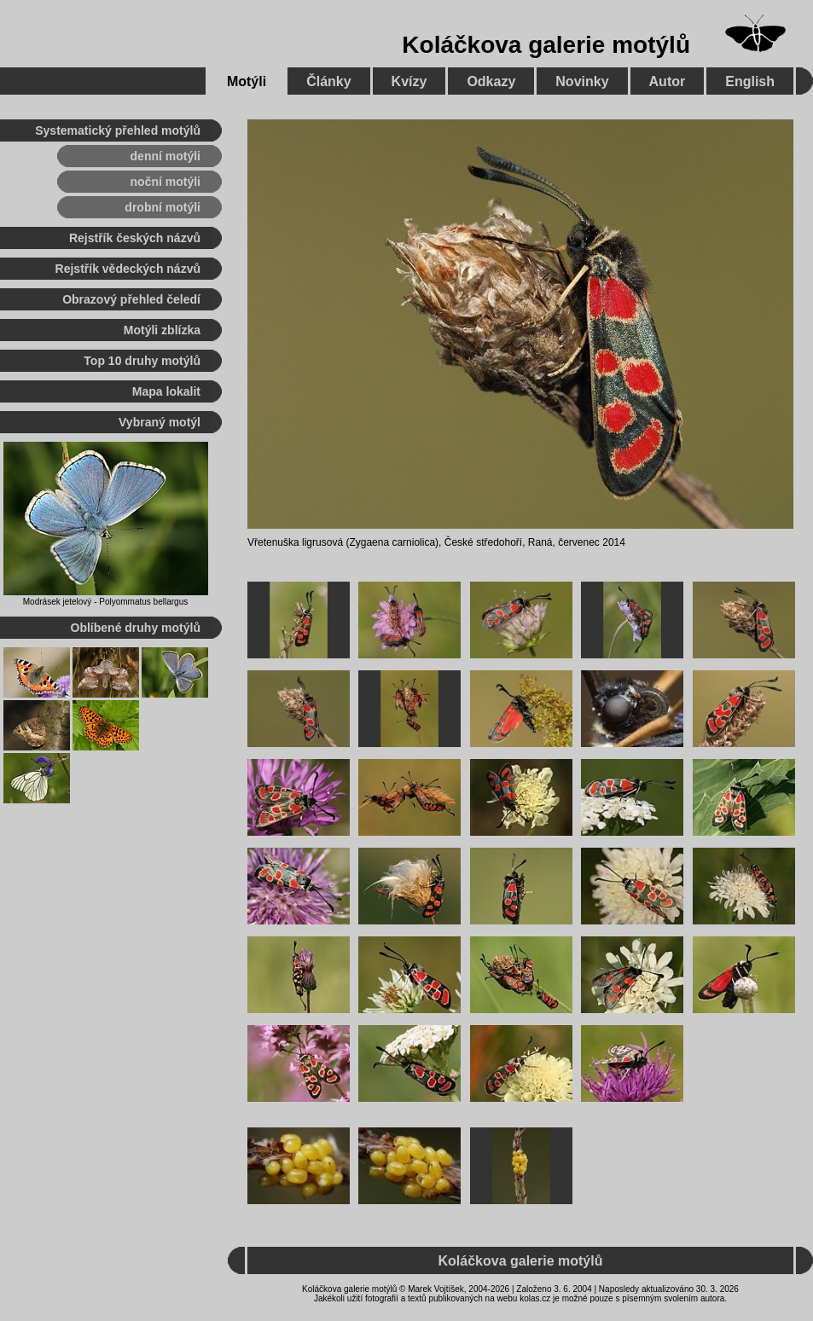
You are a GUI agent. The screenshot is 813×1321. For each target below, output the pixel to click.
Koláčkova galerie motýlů (546, 45)
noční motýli (165, 181)
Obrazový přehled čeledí (131, 299)
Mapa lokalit (166, 391)
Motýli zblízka (162, 330)
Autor (667, 81)
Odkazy (491, 81)
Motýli (246, 81)
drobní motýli (162, 207)
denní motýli (165, 156)
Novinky (581, 81)
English (750, 81)
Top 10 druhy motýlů (142, 361)
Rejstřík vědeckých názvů (127, 268)
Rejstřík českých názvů (134, 238)
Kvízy (409, 81)
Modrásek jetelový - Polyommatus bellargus (105, 601)
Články (328, 81)
